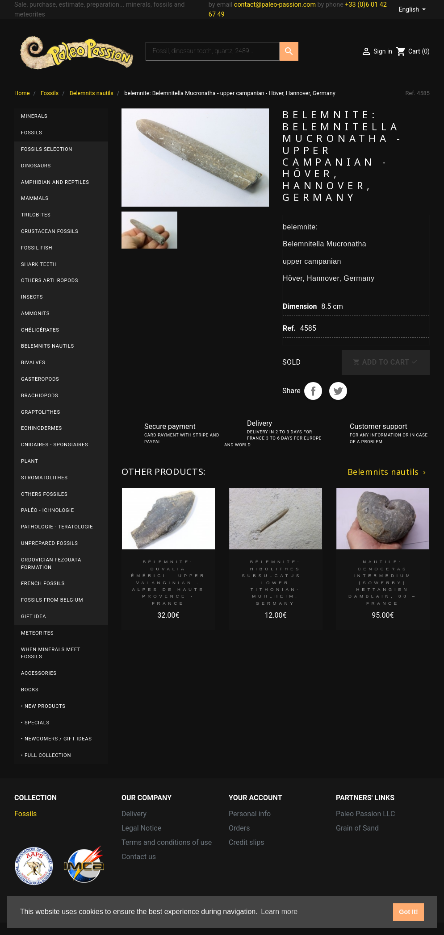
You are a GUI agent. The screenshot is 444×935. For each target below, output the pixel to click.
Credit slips (246, 842)
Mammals (34, 198)
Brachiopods (39, 396)
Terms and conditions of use (166, 842)
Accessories (38, 673)
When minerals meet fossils (50, 653)
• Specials (35, 723)
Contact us (138, 856)
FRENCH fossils (43, 583)
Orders (239, 828)
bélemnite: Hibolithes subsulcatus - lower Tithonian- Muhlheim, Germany (276, 582)
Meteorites (37, 633)
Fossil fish (36, 248)
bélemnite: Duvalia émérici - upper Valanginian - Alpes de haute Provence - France (168, 582)
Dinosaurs (36, 166)
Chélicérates (40, 330)
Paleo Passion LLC (365, 814)
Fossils (31, 133)
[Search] (213, 51)
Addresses (246, 856)
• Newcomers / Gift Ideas (56, 739)
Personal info (250, 814)
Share (313, 391)
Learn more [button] (279, 911)
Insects (32, 297)
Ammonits (35, 313)
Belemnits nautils (47, 346)
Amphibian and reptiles (55, 182)
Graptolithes (40, 412)
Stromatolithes (44, 478)
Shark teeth (39, 264)
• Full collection (46, 755)
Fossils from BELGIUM (52, 600)
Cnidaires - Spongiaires (54, 445)
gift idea (33, 616)
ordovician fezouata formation (51, 563)
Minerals (34, 116)
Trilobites (35, 215)
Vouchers (244, 871)
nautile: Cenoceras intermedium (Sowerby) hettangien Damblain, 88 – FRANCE (382, 582)
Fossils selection (46, 149)
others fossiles (44, 494)
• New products (43, 706)
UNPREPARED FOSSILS (49, 543)
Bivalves (33, 363)
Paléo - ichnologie (47, 510)
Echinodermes (41, 428)
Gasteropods (40, 379)
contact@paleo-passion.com (275, 4)
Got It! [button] (408, 911)
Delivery (134, 814)
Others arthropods (49, 280)
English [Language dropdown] (410, 9)
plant (29, 461)
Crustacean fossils (49, 231)
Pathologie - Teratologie (57, 527)
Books (29, 690)
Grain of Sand (357, 828)
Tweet (338, 391)
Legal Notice (141, 828)
